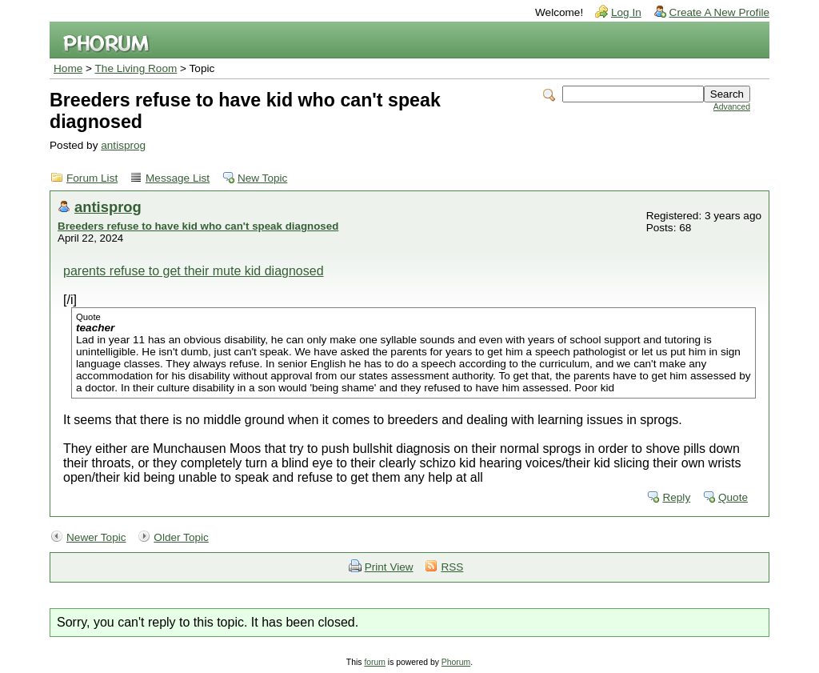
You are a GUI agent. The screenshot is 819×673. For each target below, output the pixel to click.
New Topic (262, 178)
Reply (676, 497)
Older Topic (181, 537)
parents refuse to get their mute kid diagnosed (193, 271)
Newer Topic (96, 537)
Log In (626, 12)
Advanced (731, 106)
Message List (178, 178)
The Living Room (136, 68)
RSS (452, 567)
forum (375, 662)
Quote (733, 497)
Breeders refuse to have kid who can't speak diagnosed (198, 226)
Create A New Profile (719, 12)
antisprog (123, 145)
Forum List (92, 178)
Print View (389, 567)
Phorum (455, 662)
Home (68, 68)
